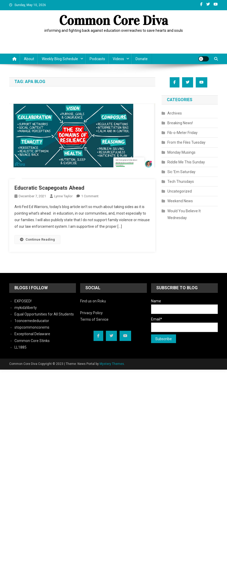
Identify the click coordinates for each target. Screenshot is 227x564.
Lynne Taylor (63, 196)
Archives (174, 113)
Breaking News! (180, 123)
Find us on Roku (93, 301)
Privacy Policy (91, 313)
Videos (118, 59)
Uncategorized (179, 191)
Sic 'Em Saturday (181, 172)
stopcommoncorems (31, 327)
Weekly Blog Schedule (60, 59)
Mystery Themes (112, 364)
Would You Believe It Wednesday (184, 214)
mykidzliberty (25, 308)
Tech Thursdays (180, 181)
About (29, 59)
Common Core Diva (113, 21)
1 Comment (90, 196)
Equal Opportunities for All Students (44, 314)
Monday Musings (181, 152)
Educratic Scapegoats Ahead (49, 188)
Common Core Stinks (32, 341)
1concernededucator (31, 321)
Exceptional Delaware (32, 334)
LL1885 (20, 347)
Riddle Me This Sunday (186, 162)
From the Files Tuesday (186, 142)
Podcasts (97, 59)
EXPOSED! (23, 301)
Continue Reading (37, 239)
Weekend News (180, 201)
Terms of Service (94, 319)
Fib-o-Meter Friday (182, 133)
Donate (142, 59)
